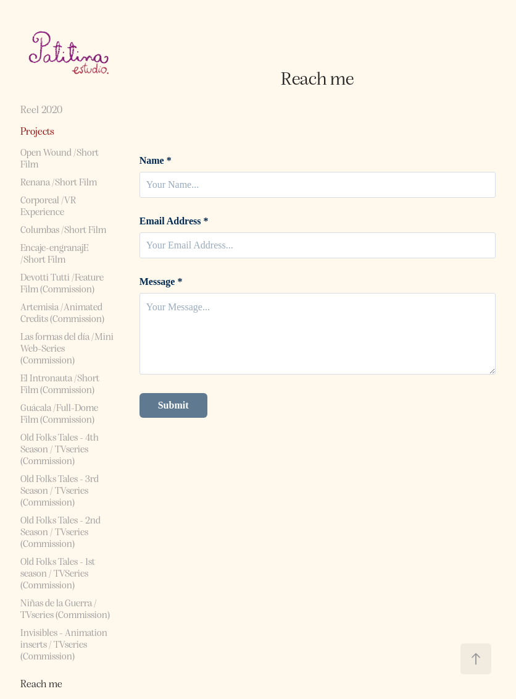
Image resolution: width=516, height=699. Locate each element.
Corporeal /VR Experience (48, 205)
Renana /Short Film (58, 181)
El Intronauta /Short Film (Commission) (59, 383)
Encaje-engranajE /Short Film (54, 253)
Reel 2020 (41, 109)
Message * (161, 282)
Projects (37, 130)
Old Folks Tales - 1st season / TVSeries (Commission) (57, 572)
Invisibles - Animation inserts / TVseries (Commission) (63, 643)
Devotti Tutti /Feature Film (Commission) (62, 282)
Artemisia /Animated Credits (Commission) (62, 312)
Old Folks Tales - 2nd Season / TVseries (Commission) (60, 531)
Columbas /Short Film (63, 229)
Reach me (41, 683)
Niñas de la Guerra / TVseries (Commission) (65, 608)
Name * (155, 161)
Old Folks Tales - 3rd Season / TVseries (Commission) (59, 489)
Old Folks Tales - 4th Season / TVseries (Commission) (59, 448)
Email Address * (174, 221)
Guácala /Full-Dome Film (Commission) (59, 413)
